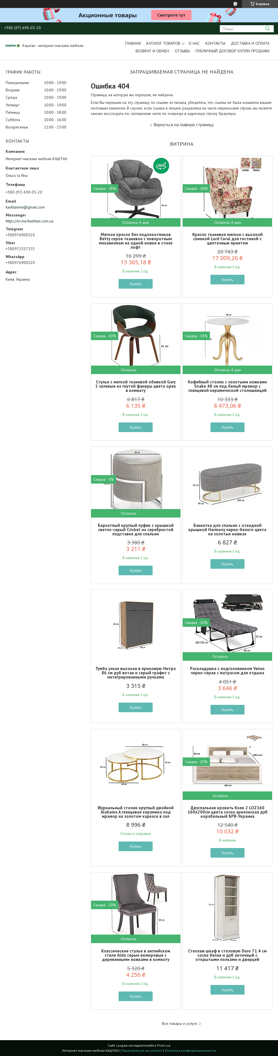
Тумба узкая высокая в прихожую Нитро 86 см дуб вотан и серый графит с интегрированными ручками (135, 672)
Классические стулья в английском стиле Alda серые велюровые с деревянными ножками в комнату (135, 955)
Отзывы (182, 50)
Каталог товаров (163, 43)
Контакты (215, 43)
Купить (135, 283)
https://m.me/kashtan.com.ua (29, 221)
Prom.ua (163, 1045)
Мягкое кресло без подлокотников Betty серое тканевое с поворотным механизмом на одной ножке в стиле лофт (135, 240)
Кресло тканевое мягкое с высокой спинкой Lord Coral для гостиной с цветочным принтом (227, 238)
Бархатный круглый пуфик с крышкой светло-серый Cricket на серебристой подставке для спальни (136, 529)
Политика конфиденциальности (190, 1050)
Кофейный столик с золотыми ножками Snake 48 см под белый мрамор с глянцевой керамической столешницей (227, 386)
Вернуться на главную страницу (184, 124)
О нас (194, 43)
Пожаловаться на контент (141, 1050)
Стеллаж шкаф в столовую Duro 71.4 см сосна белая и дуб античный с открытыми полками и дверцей (227, 955)
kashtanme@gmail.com (25, 207)
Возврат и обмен (152, 50)
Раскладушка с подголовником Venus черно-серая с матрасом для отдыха (227, 670)
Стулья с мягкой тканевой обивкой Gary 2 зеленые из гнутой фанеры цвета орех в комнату (135, 386)
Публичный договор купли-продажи (232, 50)
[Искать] (267, 28)
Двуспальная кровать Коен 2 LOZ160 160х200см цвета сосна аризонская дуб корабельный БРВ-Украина (228, 812)
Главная (133, 43)
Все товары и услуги (179, 1023)
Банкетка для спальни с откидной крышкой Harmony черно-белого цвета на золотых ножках (227, 529)
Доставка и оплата (250, 43)
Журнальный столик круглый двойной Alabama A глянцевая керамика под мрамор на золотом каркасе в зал (136, 812)
